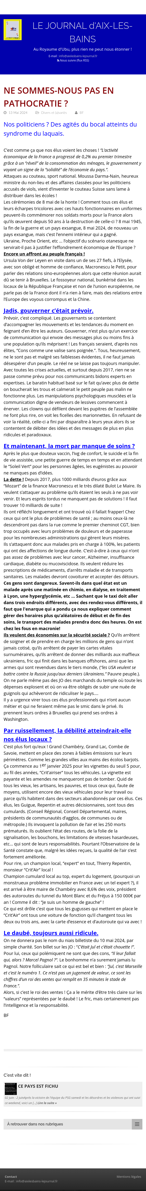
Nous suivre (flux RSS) (73, 62)
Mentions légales (129, 1178)
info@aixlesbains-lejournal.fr (78, 57)
